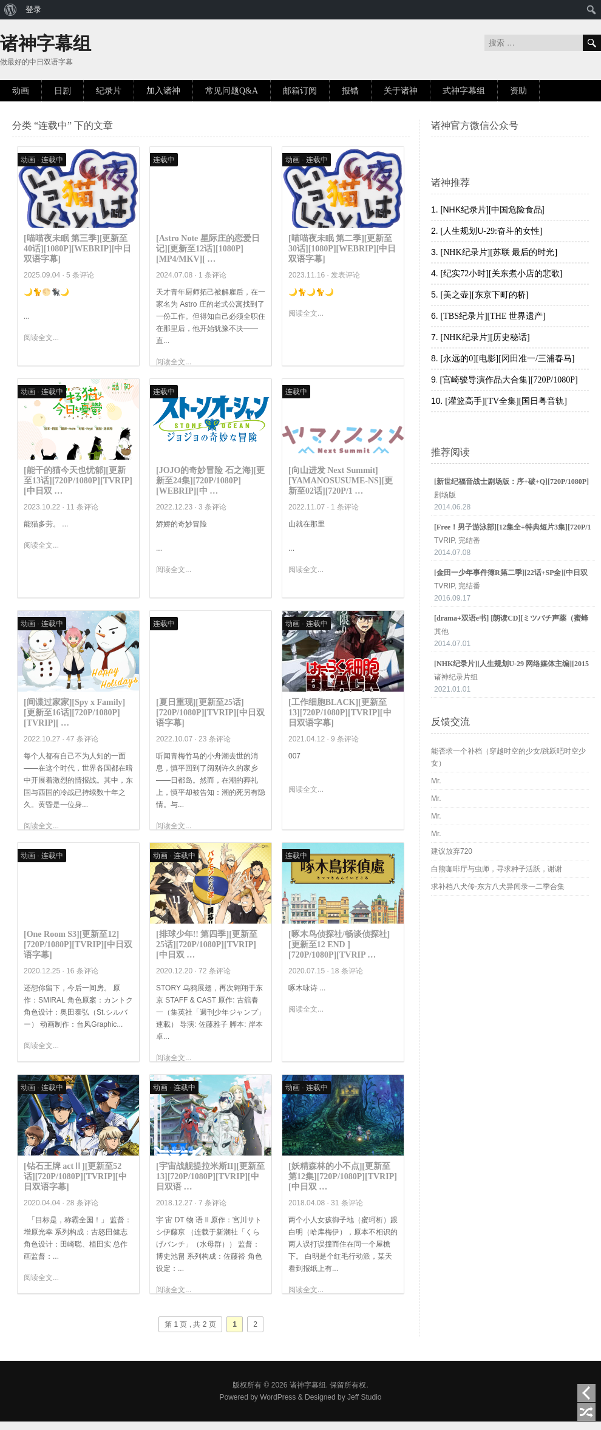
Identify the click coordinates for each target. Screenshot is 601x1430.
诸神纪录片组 (456, 677)
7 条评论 (212, 1203)
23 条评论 (215, 739)
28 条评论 (82, 1203)
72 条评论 (215, 971)
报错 (350, 90)
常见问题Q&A (231, 90)
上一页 (586, 1393)
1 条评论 (212, 275)
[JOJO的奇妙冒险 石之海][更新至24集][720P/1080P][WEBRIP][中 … (210, 480)
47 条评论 (82, 739)
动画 (20, 90)
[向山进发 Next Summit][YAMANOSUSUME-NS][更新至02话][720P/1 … (340, 480)
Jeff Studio (364, 1397)
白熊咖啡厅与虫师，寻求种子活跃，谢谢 (496, 869)
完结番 (469, 540)
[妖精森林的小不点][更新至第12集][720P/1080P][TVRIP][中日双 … (342, 1176)
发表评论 (345, 275)
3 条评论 (212, 507)
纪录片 (108, 90)
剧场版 (445, 495)
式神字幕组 (464, 90)
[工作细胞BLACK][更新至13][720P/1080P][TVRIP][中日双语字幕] (340, 712)
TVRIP (444, 540)
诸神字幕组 (45, 43)
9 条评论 (345, 739)
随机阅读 (586, 1412)
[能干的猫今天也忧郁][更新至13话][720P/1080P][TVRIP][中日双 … (78, 480)
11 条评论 (82, 507)
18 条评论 (347, 971)
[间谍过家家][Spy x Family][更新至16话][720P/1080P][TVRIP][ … (74, 712)
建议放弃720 (451, 851)
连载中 (52, 159)
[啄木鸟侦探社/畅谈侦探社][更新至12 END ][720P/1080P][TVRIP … (339, 944)
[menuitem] (10, 9)
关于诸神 (401, 90)
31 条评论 (347, 1203)
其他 (441, 631)
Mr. (436, 781)
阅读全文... (41, 337)
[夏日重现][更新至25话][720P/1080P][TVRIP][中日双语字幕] (210, 712)
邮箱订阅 (300, 90)
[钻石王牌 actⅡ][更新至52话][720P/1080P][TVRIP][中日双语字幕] (75, 1176)
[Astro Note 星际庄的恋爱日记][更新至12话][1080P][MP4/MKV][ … (208, 249)
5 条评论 (80, 275)
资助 (518, 90)
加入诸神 (163, 90)
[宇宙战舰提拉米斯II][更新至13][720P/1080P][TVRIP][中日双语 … (210, 1176)
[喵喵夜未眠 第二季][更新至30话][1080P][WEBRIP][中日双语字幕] (342, 249)
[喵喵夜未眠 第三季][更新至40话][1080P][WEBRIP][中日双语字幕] (77, 249)
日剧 (62, 90)
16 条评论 (82, 971)
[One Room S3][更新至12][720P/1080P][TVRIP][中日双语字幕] (78, 944)
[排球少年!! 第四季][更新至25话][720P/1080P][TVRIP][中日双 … (206, 944)
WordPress (278, 1397)
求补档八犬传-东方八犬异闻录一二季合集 (498, 886)
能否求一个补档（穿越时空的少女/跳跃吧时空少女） (508, 757)
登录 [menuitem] (33, 9)
